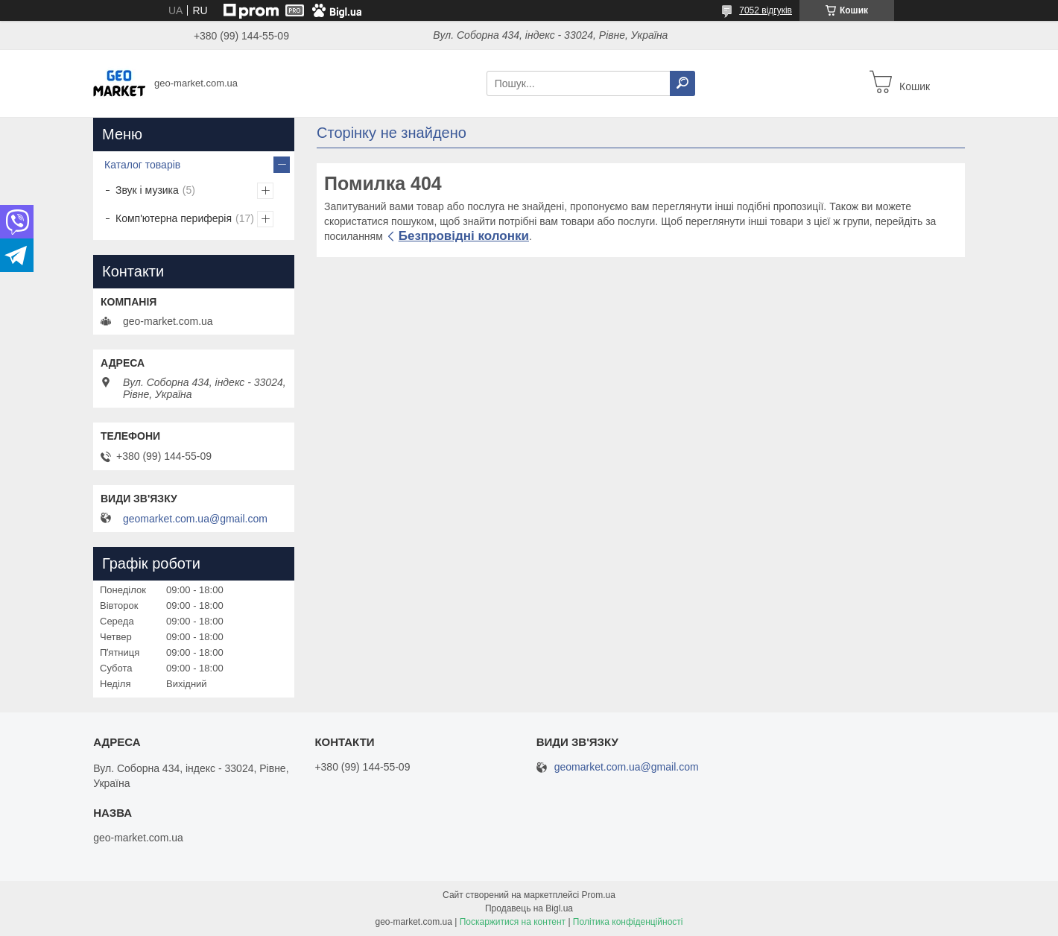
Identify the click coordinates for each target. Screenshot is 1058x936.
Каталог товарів (142, 165)
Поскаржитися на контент (513, 922)
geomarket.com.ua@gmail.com (195, 519)
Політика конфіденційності (628, 922)
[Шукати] (682, 83)
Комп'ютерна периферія (173, 218)
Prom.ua (598, 895)
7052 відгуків (765, 10)
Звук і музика (147, 190)
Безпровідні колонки (464, 236)
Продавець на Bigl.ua (529, 908)
